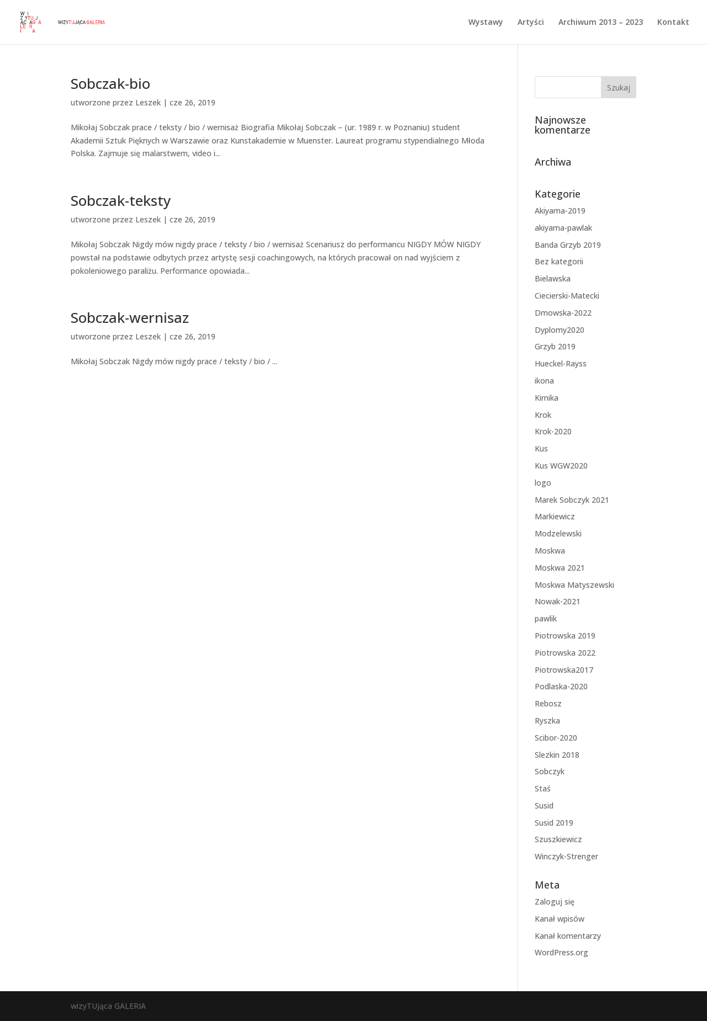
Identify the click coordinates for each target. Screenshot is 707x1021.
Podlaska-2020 (561, 686)
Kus (541, 448)
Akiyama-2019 (560, 210)
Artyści (531, 22)
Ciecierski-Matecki (567, 295)
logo (543, 482)
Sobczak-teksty (121, 200)
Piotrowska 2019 (565, 635)
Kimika (546, 397)
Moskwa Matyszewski (574, 584)
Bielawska (553, 278)
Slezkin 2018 (557, 754)
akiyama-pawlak (563, 227)
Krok (543, 415)
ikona (544, 380)
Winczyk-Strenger (566, 856)
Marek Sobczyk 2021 (572, 499)
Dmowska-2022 (563, 312)
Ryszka (547, 720)
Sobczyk (549, 771)
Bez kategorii (559, 261)
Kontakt (673, 22)
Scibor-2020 (556, 737)
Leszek (148, 102)
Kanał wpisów (559, 918)
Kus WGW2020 (561, 465)
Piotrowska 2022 (565, 652)
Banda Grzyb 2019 (568, 245)
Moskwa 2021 (560, 567)
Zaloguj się (554, 901)
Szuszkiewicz (558, 839)
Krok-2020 (553, 431)
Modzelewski (558, 533)
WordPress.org (561, 952)
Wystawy (485, 22)
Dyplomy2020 (559, 330)
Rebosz (548, 703)
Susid (544, 805)
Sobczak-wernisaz (130, 317)
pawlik (546, 618)
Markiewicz (555, 516)
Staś (543, 788)
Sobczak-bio (110, 83)
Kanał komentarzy (568, 935)
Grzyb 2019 (555, 346)
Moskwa (550, 550)
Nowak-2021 (558, 601)
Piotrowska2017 (564, 669)
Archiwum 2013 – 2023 (600, 22)
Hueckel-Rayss (561, 363)
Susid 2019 (554, 822)
